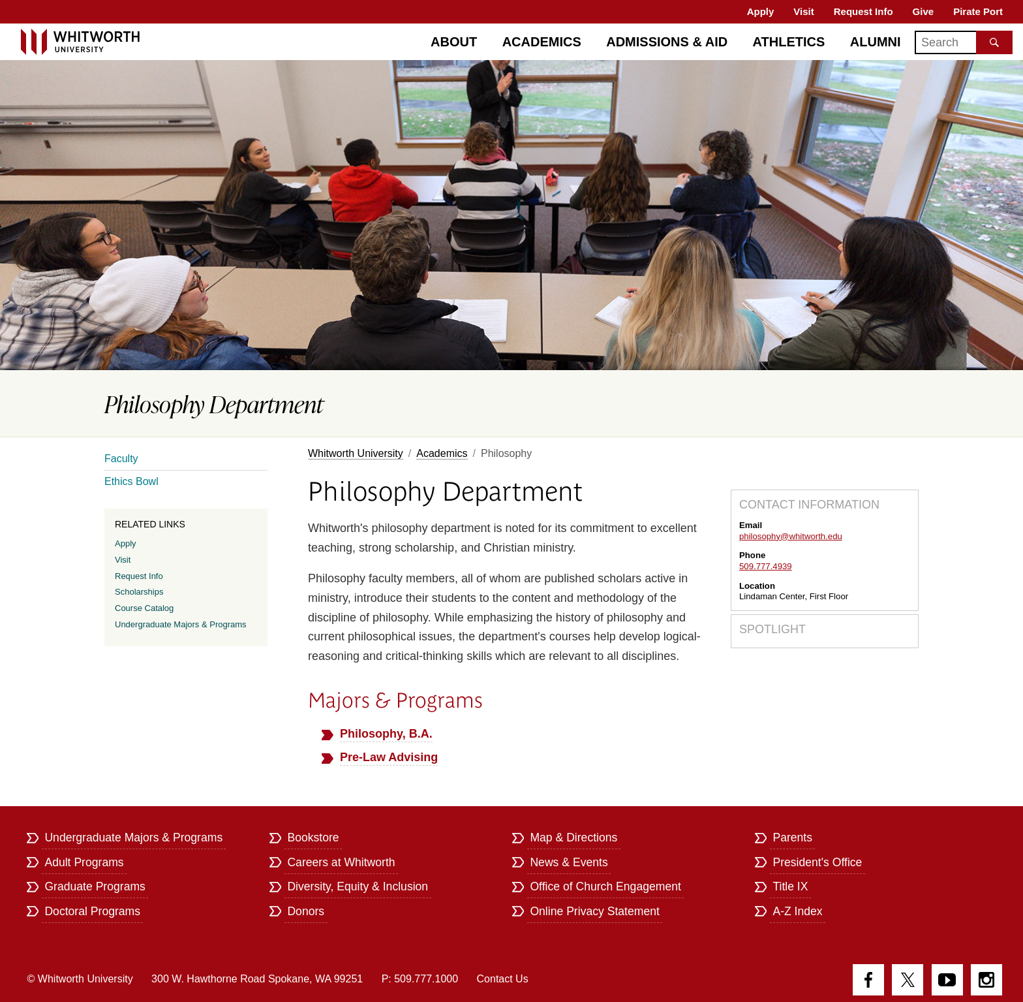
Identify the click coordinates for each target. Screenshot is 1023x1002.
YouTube (947, 979)
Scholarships (139, 592)
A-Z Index (797, 911)
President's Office (817, 862)
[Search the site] (994, 42)
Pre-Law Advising (389, 757)
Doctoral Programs (92, 911)
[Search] (964, 42)
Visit (803, 11)
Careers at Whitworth (341, 862)
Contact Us (502, 978)
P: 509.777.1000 (420, 978)
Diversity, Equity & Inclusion (357, 886)
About (454, 42)
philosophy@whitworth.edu (790, 536)
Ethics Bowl (131, 481)
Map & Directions (573, 837)
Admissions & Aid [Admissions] (666, 42)
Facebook (868, 979)
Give (923, 11)
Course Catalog (144, 608)
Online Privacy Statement (595, 911)
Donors (305, 911)
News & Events (568, 862)
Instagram (986, 979)
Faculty (121, 458)
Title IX (790, 886)
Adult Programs (83, 862)
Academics (541, 42)
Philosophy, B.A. (386, 733)
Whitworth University (355, 453)
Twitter (907, 979)
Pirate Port (978, 11)
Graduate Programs (94, 886)
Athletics (789, 42)
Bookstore (313, 837)
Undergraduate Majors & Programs (181, 624)
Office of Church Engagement (605, 886)
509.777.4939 (765, 566)
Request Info (863, 11)
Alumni (875, 42)
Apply (760, 11)
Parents (792, 837)
